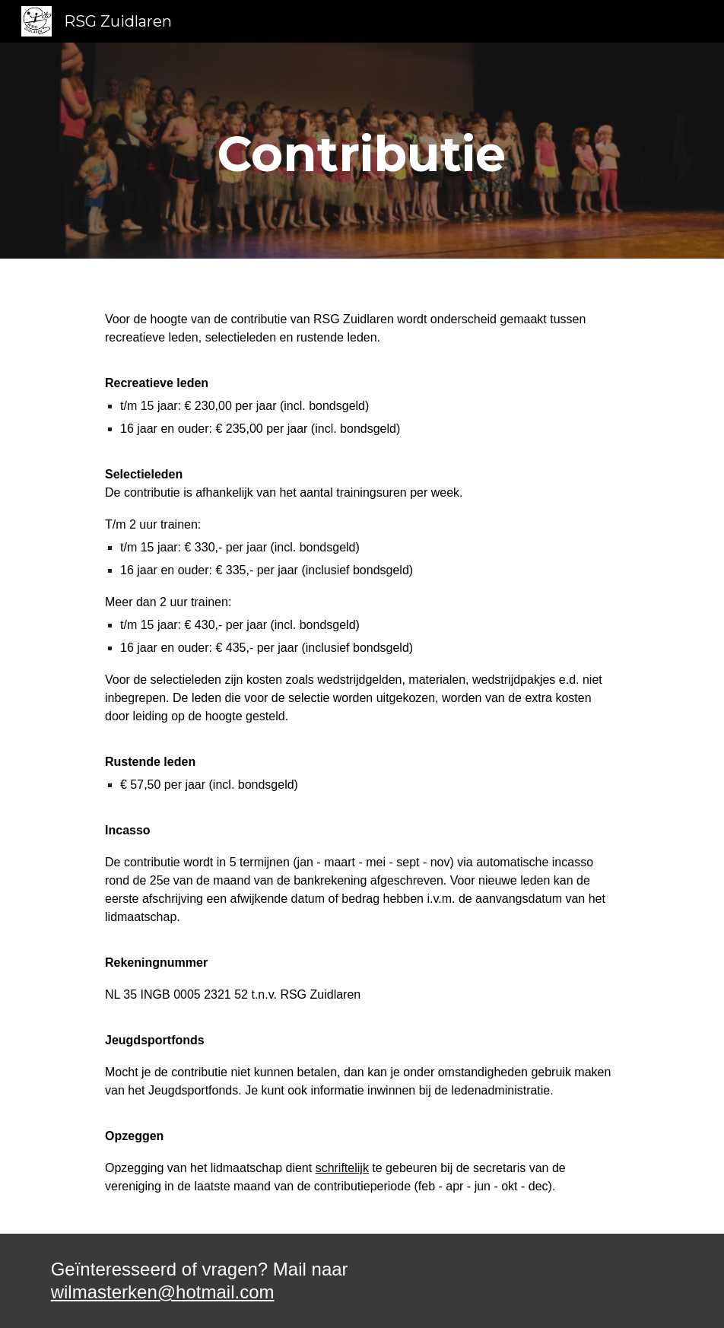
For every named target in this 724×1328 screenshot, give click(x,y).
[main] (361, 150)
